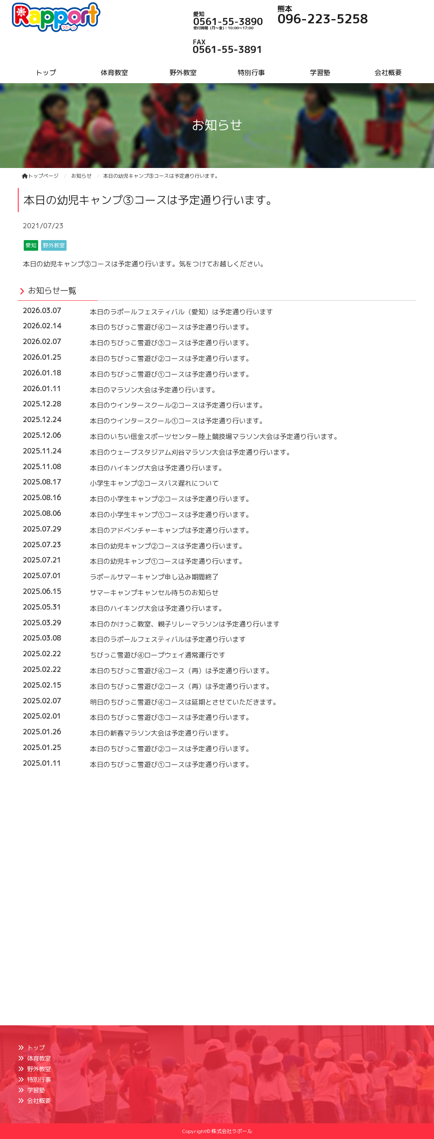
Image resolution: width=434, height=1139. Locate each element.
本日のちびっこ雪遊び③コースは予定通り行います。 (171, 342)
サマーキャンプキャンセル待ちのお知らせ (154, 592)
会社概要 (39, 1101)
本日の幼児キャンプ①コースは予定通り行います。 (168, 561)
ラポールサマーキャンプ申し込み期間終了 (154, 577)
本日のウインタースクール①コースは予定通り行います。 (178, 420)
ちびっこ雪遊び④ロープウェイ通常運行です (157, 655)
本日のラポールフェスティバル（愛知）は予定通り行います (181, 311)
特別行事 (39, 1079)
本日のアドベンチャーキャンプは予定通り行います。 (171, 530)
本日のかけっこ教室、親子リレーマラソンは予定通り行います (185, 624)
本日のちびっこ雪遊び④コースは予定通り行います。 (171, 327)
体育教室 (39, 1058)
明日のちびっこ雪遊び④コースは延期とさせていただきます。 (185, 702)
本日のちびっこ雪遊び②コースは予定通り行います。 (171, 358)
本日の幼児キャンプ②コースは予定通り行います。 (168, 546)
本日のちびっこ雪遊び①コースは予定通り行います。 (171, 374)
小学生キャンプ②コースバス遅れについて (154, 483)
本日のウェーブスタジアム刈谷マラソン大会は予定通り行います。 (191, 452)
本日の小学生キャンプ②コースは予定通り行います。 (171, 499)
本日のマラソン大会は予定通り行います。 (154, 390)
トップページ (40, 175)
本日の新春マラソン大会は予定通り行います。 (161, 733)
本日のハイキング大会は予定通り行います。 (157, 468)
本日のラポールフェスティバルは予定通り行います (168, 639)
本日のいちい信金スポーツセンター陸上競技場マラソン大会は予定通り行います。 (215, 436)
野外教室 (39, 1069)
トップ (36, 1048)
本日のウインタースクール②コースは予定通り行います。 (178, 405)
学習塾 (36, 1090)
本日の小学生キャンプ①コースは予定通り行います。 (171, 514)
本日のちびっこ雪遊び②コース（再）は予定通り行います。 (181, 686)
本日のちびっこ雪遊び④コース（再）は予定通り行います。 (181, 670)
